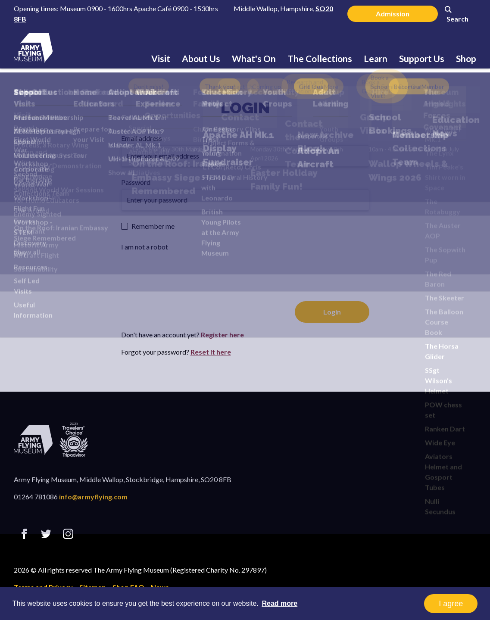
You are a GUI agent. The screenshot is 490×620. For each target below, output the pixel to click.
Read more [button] (279, 603)
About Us (201, 58)
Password (135, 182)
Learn (375, 58)
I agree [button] (451, 603)
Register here (222, 334)
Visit (160, 58)
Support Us (421, 58)
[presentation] (186, 270)
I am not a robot (144, 247)
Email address (141, 138)
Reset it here (210, 352)
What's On (254, 58)
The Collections (319, 58)
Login (245, 108)
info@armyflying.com (93, 496)
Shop (466, 58)
